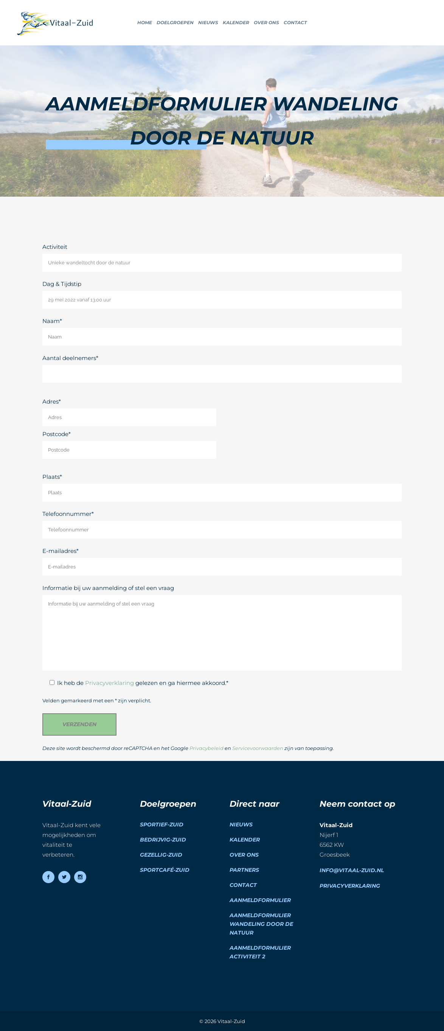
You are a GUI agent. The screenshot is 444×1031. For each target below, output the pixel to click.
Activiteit (222, 257)
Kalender (245, 839)
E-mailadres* (222, 561)
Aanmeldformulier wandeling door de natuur (261, 924)
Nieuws (241, 824)
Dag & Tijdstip (222, 294)
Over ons (244, 854)
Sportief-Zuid (161, 824)
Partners (244, 869)
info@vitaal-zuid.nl (352, 870)
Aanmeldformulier (260, 900)
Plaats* (222, 487)
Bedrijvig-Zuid (163, 839)
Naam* (222, 331)
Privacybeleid (206, 748)
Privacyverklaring (109, 682)
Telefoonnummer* (222, 524)
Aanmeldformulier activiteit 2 (260, 952)
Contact (243, 885)
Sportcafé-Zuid (164, 869)
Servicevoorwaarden (257, 748)
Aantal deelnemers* (222, 368)
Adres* (129, 412)
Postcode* (129, 444)
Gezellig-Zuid (161, 854)
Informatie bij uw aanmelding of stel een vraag (222, 627)
